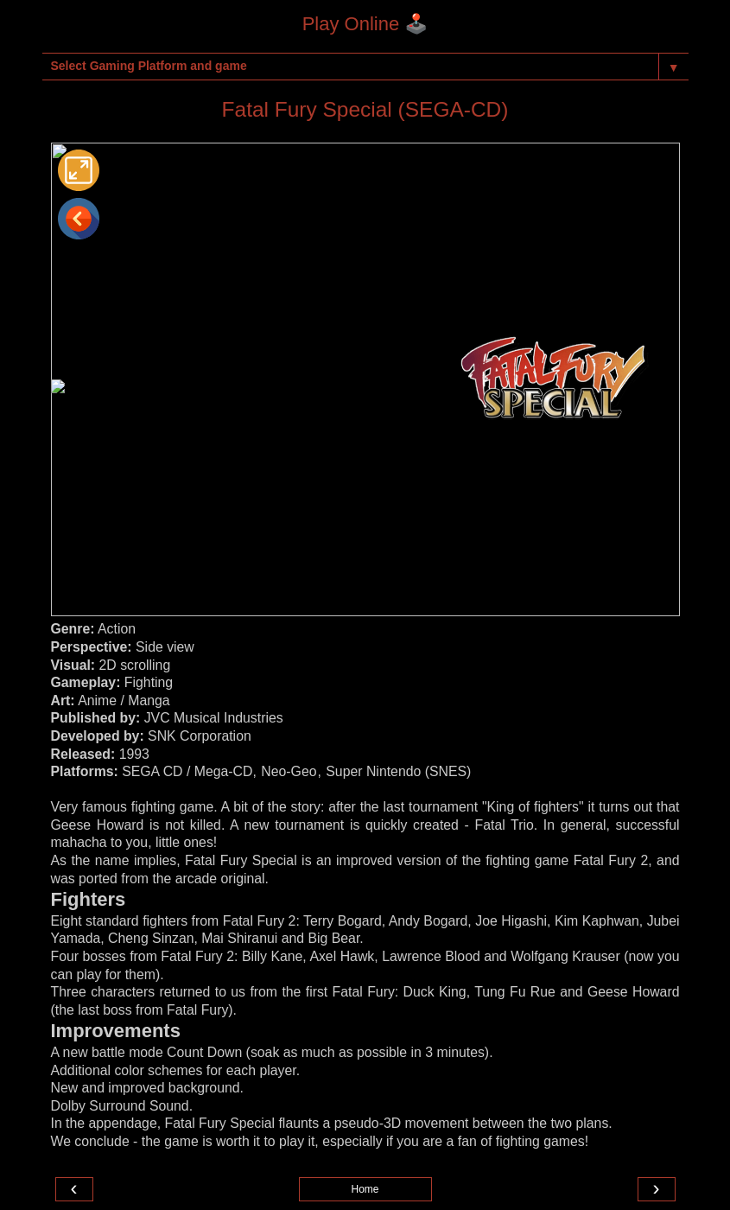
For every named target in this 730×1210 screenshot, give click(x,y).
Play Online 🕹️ (365, 24)
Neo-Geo (288, 771)
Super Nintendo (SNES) (398, 771)
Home (364, 1189)
